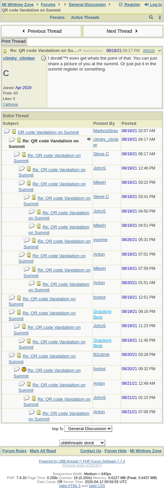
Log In (153, 4)
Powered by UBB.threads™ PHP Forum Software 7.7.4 (82, 461)
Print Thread (13, 41)
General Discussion (87, 4)
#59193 (149, 51)
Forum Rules (14, 451)
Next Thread (123, 31)
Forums (48, 4)
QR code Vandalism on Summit (48, 132)
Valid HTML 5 (69, 486)
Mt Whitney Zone (18, 4)
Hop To (57, 429)
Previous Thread (41, 31)
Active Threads (85, 17)
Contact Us (90, 451)
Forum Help (115, 451)
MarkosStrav (90, 51)
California (10, 104)
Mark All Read (43, 451)
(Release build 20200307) (82, 465)
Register (129, 4)
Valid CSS (97, 486)
